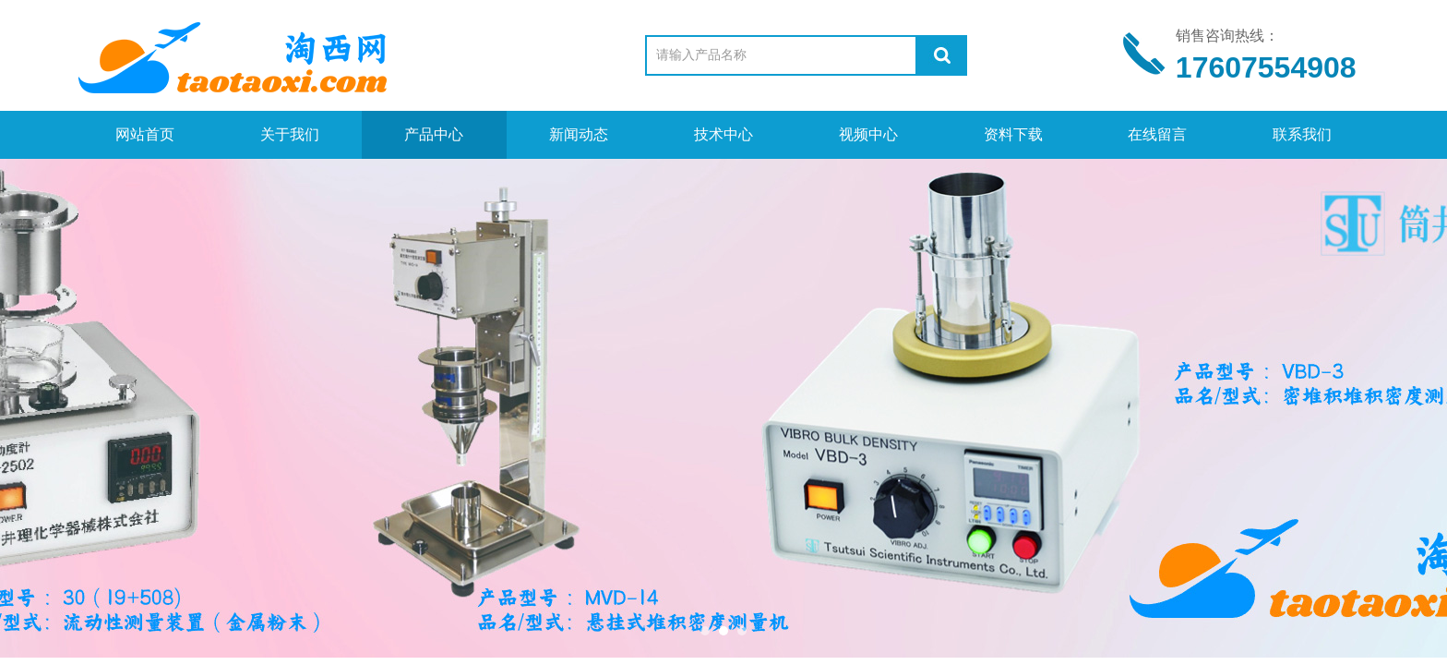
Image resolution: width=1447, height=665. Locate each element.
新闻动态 (578, 134)
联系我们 (1302, 134)
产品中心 (433, 134)
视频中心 (868, 134)
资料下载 (1013, 134)
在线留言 (1157, 134)
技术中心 (723, 134)
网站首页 (144, 134)
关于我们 (289, 134)
